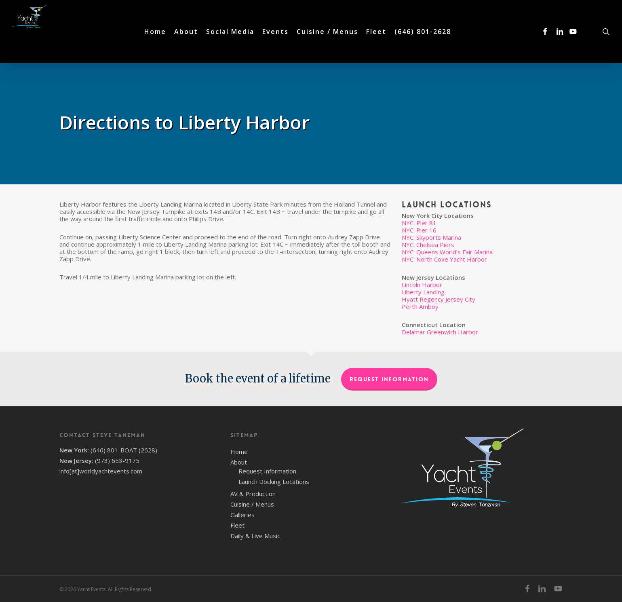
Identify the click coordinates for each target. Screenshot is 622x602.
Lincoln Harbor (422, 285)
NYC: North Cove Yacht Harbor (444, 259)
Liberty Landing (423, 292)
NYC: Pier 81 (419, 223)
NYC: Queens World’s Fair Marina (447, 252)
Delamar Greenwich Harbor (440, 332)
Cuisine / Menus (252, 504)
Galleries (242, 514)
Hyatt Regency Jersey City (438, 299)
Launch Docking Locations (273, 481)
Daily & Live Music (255, 535)
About (238, 462)
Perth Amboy (420, 306)
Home (239, 451)
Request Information (389, 379)
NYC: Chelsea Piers (428, 245)
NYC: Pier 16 (419, 230)
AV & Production (253, 493)
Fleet (237, 525)
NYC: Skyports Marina (431, 237)
